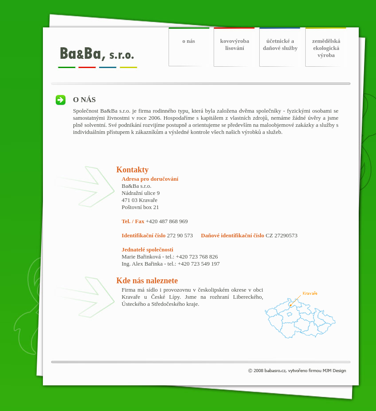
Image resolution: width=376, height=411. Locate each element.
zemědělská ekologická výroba (326, 48)
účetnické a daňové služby (280, 44)
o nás (188, 41)
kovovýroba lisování (234, 44)
